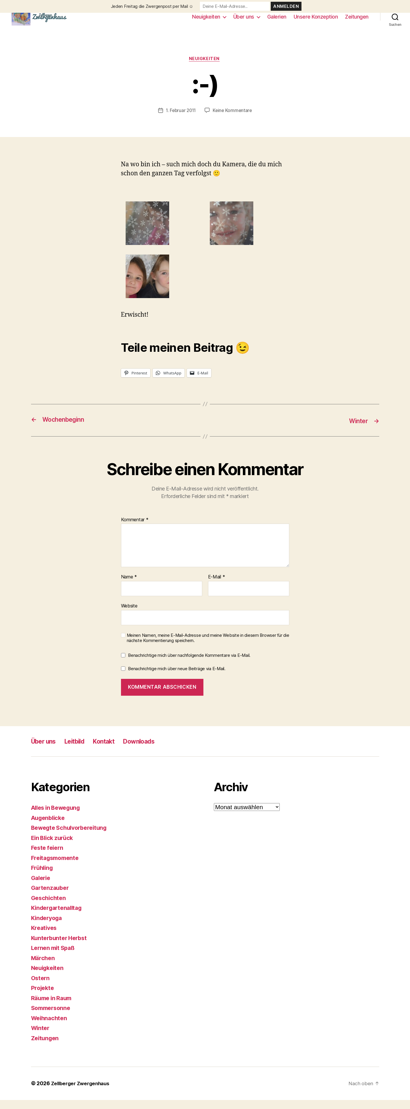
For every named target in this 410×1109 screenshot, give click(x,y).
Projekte (43, 997)
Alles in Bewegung (58, 817)
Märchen (43, 967)
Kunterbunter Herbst (61, 947)
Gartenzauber (51, 897)
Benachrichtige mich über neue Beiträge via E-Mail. (176, 678)
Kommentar (135, 529)
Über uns (243, 21)
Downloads (154, 750)
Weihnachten (50, 1027)
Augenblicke (49, 827)
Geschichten (49, 907)
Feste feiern (48, 857)
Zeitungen (357, 21)
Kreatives (45, 937)
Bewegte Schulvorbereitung (72, 837)
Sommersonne (52, 1017)
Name (129, 586)
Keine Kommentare (233, 120)
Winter (41, 1037)
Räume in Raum (53, 1007)
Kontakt (114, 750)
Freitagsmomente (57, 867)
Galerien (276, 21)
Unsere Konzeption (316, 21)
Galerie (41, 887)
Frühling (43, 877)
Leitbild (81, 750)
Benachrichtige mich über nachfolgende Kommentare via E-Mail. (189, 664)
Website (129, 615)
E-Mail (216, 586)
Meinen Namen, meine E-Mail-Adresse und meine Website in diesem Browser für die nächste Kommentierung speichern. (208, 647)
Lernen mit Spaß (54, 957)
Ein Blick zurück (54, 847)
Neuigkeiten (206, 21)
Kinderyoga (48, 927)
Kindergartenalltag (58, 917)
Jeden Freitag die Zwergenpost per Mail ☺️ (152, 6)
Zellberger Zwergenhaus (82, 1093)
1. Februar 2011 (180, 120)
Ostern (41, 987)
